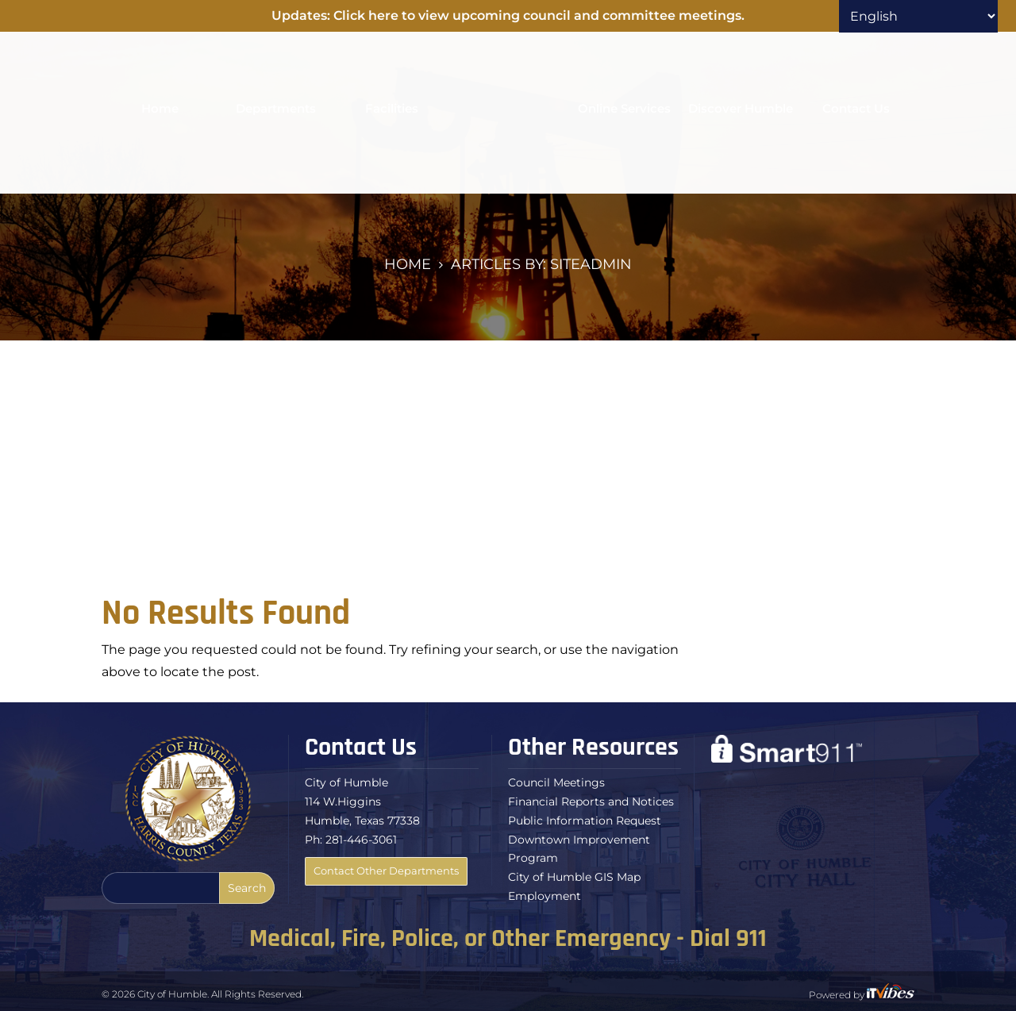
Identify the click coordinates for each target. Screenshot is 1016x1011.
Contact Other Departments (386, 870)
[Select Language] (918, 16)
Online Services (624, 108)
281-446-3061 (361, 839)
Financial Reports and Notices (591, 801)
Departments (276, 108)
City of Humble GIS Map (574, 877)
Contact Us (856, 108)
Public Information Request (584, 820)
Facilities (391, 108)
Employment (544, 896)
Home (160, 108)
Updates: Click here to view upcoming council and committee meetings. (508, 15)
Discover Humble (740, 108)
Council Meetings (556, 782)
